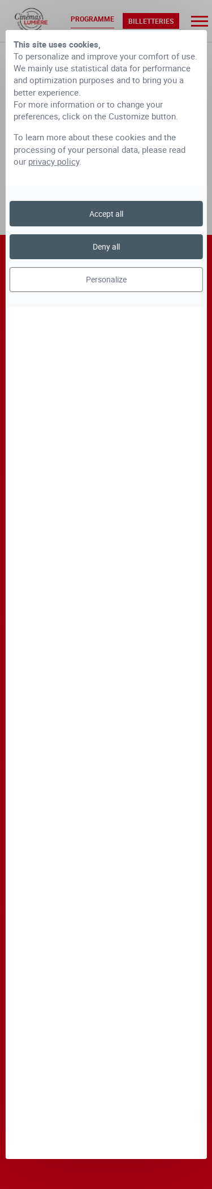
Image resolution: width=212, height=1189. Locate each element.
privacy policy (53, 161)
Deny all (106, 246)
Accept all (106, 213)
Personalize (106, 279)
